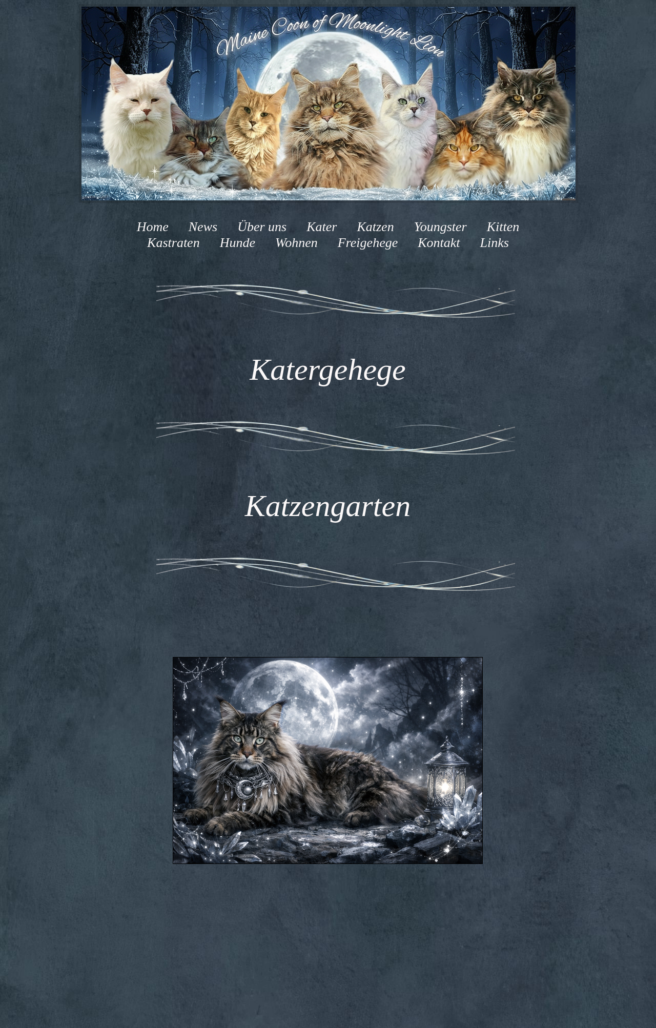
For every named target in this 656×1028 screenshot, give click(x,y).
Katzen (375, 226)
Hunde (237, 242)
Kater (321, 226)
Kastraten (173, 242)
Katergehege (327, 369)
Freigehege (368, 242)
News (203, 226)
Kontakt (437, 242)
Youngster (440, 226)
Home (153, 226)
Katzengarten (328, 506)
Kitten (503, 226)
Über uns (261, 226)
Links (493, 242)
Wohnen (296, 242)
